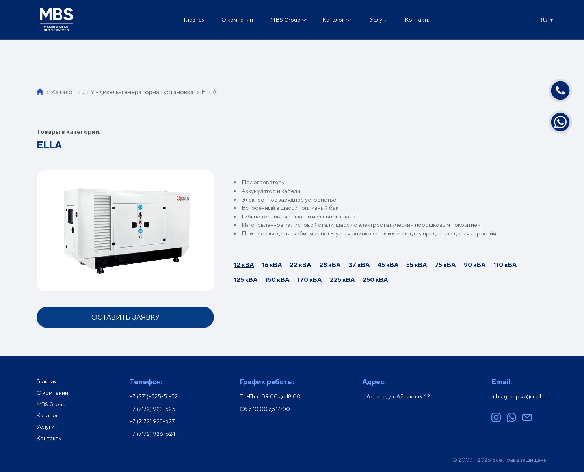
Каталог (333, 19)
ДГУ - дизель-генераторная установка (138, 92)
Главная (194, 19)
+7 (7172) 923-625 (152, 409)
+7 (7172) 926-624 (152, 434)
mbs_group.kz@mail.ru (519, 396)
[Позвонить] (560, 90)
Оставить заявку (125, 317)
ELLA (209, 92)
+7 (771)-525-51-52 (154, 396)
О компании (237, 19)
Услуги (379, 19)
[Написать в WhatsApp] (560, 122)
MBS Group (285, 19)
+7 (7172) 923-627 (152, 421)
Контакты (418, 19)
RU (542, 20)
